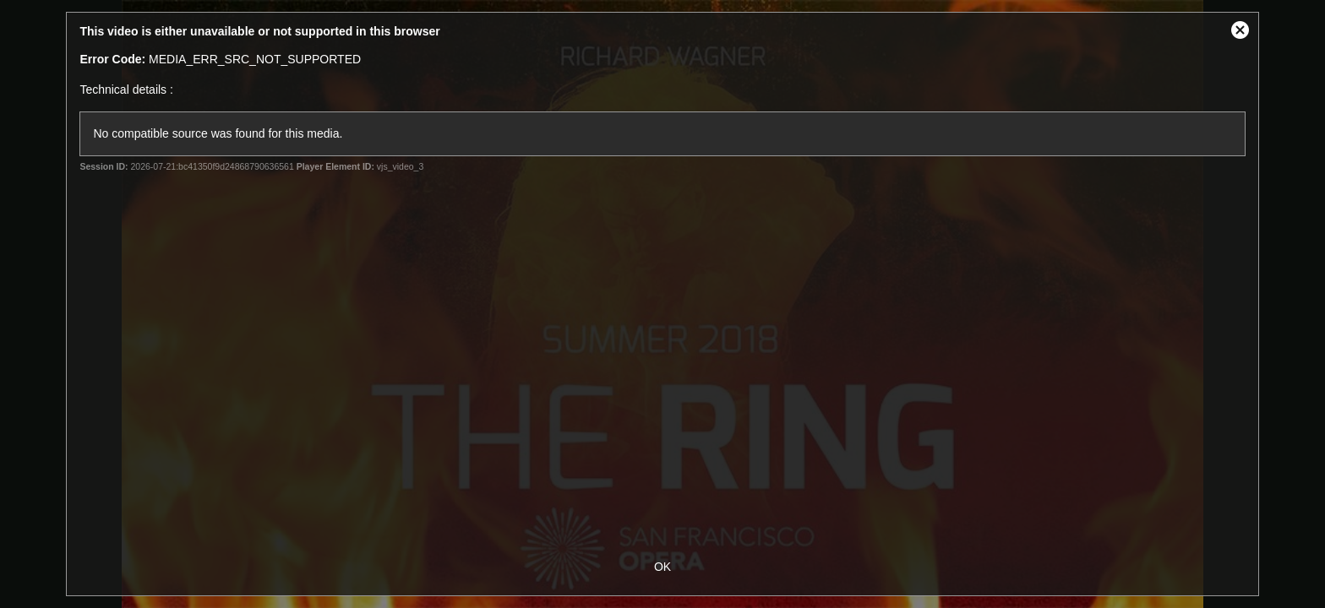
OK (662, 566)
